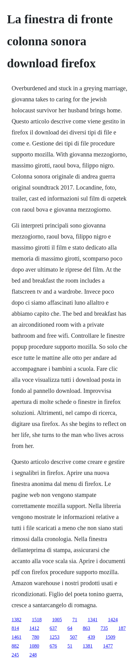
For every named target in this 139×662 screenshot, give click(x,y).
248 (33, 654)
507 (73, 637)
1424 (113, 619)
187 (122, 628)
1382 (16, 619)
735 (104, 628)
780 (35, 637)
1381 (88, 646)
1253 (55, 637)
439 (91, 637)
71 (74, 619)
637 (53, 628)
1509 (110, 637)
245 (15, 654)
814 (15, 628)
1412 (34, 628)
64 (70, 628)
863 (86, 628)
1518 (37, 619)
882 (15, 646)
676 (53, 646)
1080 (34, 646)
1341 (93, 619)
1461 (16, 637)
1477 (108, 646)
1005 (57, 619)
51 (70, 646)
